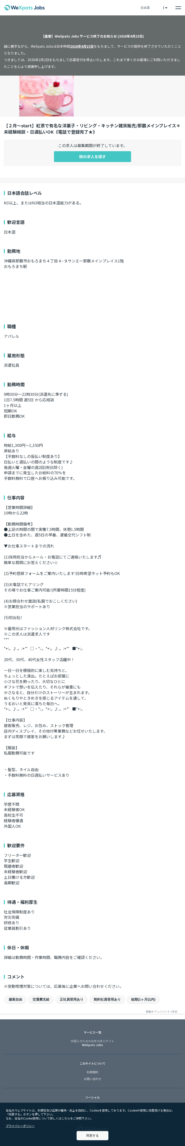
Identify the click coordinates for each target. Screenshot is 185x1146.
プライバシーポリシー (20, 1126)
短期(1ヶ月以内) (143, 999)
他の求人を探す (92, 156)
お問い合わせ (92, 1079)
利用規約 (92, 1072)
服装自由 (15, 999)
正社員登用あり (71, 999)
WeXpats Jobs (92, 1043)
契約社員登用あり (107, 999)
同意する (92, 1135)
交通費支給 (41, 999)
